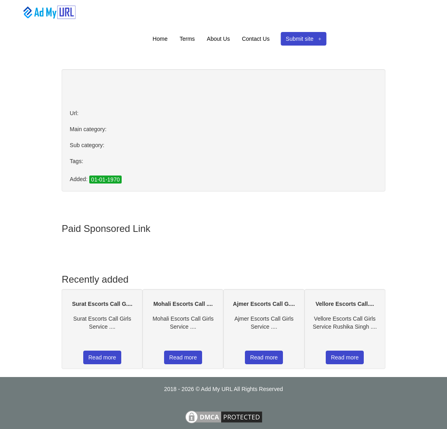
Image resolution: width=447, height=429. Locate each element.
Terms (187, 39)
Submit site (303, 39)
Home (159, 39)
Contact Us (255, 39)
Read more (102, 357)
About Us (218, 39)
